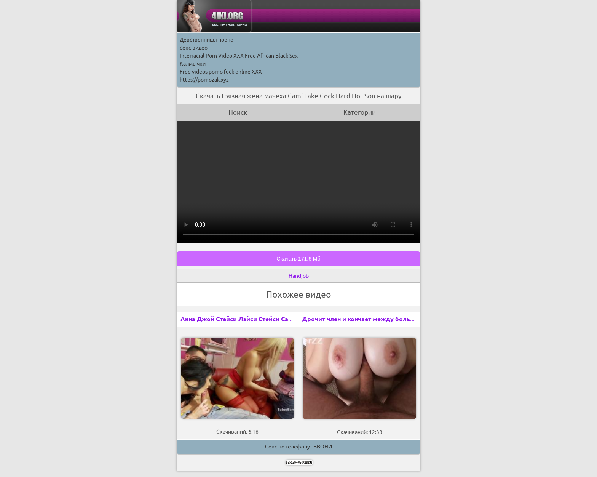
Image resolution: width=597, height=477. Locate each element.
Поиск (237, 112)
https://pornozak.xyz (204, 80)
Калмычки (193, 64)
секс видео (194, 48)
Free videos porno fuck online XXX (221, 72)
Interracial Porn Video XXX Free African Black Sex (239, 56)
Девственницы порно (206, 40)
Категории (359, 112)
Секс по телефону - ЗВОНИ (298, 446)
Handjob (299, 276)
